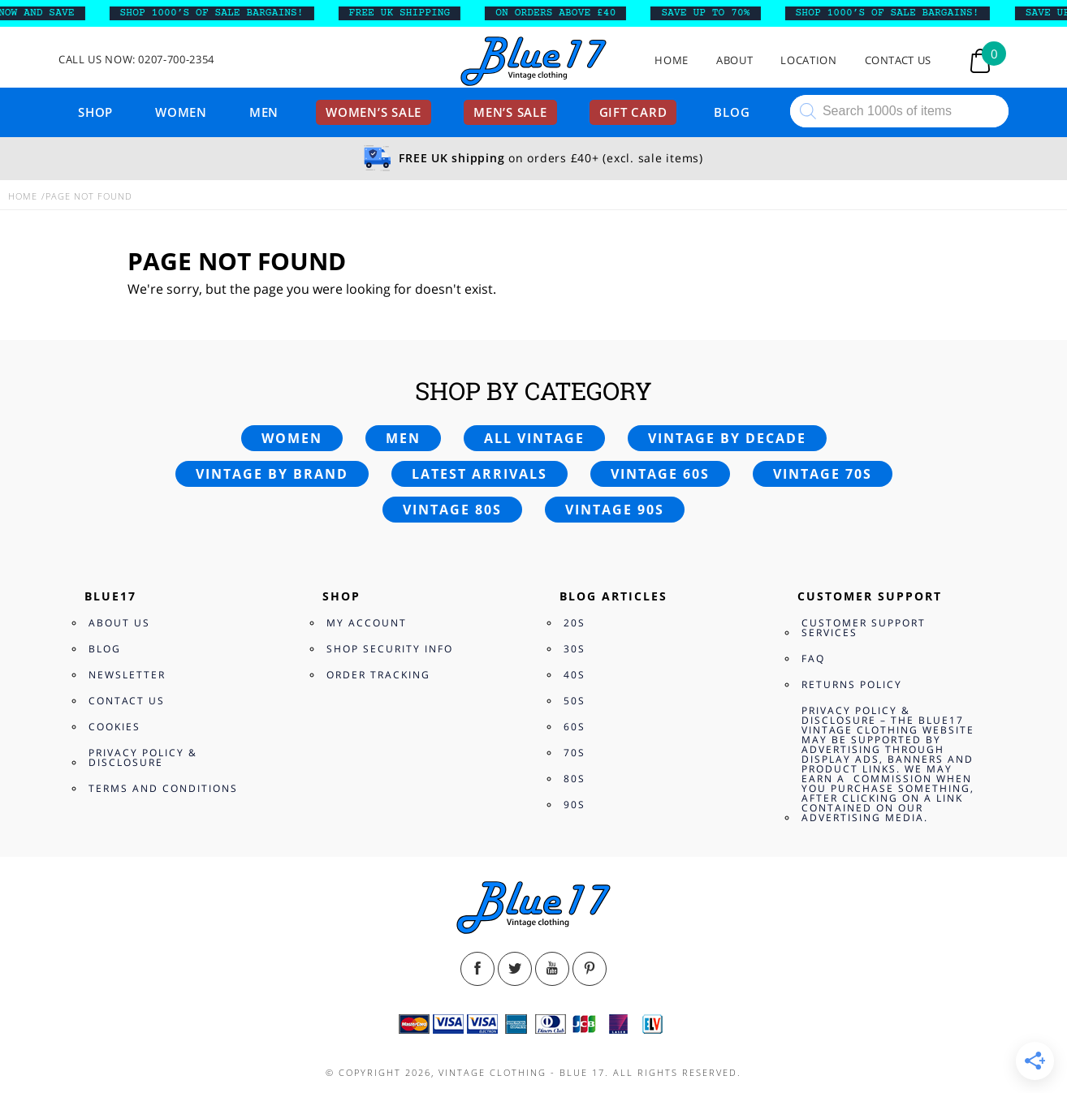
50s (574, 701)
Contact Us (898, 60)
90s (574, 804)
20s (574, 623)
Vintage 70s (822, 474)
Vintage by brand (272, 474)
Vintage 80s (452, 510)
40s (574, 675)
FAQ (813, 658)
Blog (731, 112)
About (734, 60)
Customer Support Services (863, 627)
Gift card (633, 112)
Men (264, 112)
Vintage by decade (727, 438)
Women (181, 112)
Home (671, 60)
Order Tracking (378, 675)
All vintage (534, 438)
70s (574, 753)
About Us (119, 623)
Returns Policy (851, 684)
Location (808, 60)
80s (574, 778)
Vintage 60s (660, 474)
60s (574, 727)
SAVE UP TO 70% (713, 13)
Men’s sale (510, 112)
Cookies (114, 727)
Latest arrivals (479, 474)
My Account (366, 623)
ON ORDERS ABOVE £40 (563, 13)
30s (574, 649)
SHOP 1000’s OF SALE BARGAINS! (219, 13)
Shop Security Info (389, 649)
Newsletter (127, 675)
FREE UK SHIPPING (407, 13)
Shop (95, 112)
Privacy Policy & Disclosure (143, 757)
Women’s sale (373, 112)
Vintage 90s (614, 510)
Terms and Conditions (163, 788)
